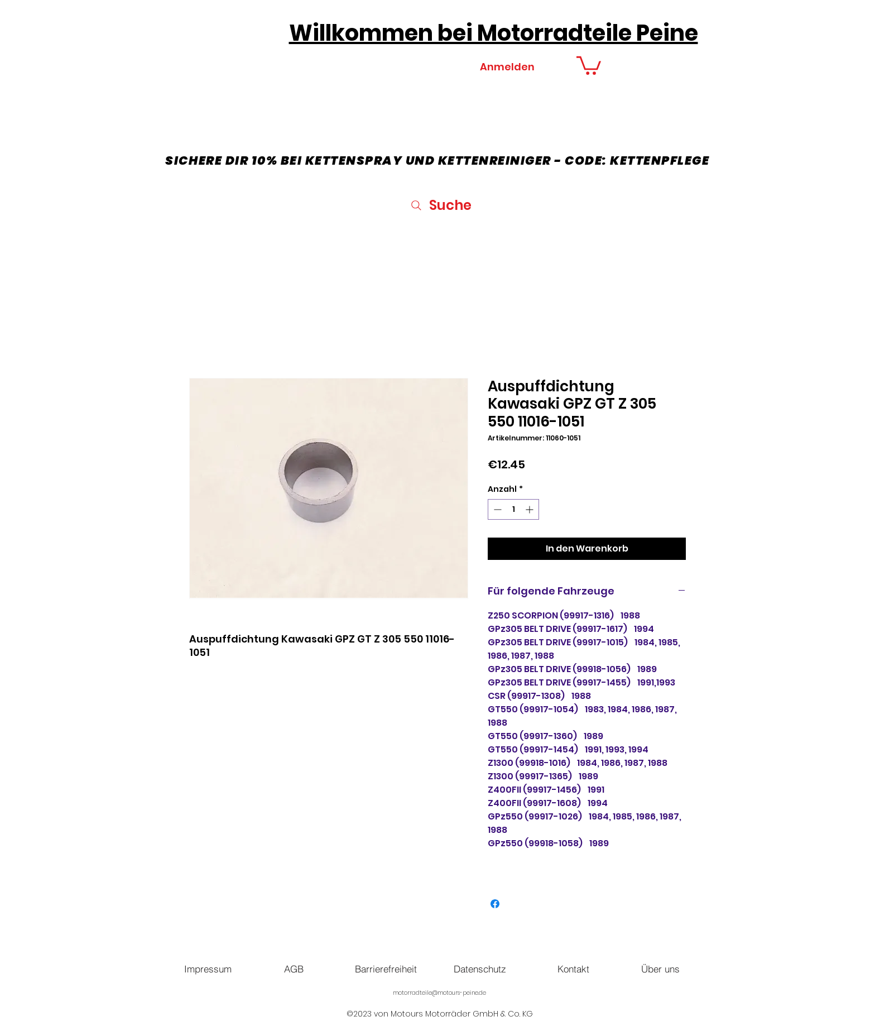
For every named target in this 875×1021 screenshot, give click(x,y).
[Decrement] (496, 509)
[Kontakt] (573, 969)
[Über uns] (660, 969)
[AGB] (293, 969)
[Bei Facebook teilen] (495, 903)
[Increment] (530, 509)
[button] (588, 64)
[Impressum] (207, 969)
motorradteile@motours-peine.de (439, 993)
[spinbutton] (513, 509)
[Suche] (440, 205)
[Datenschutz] (480, 969)
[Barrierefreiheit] (385, 969)
